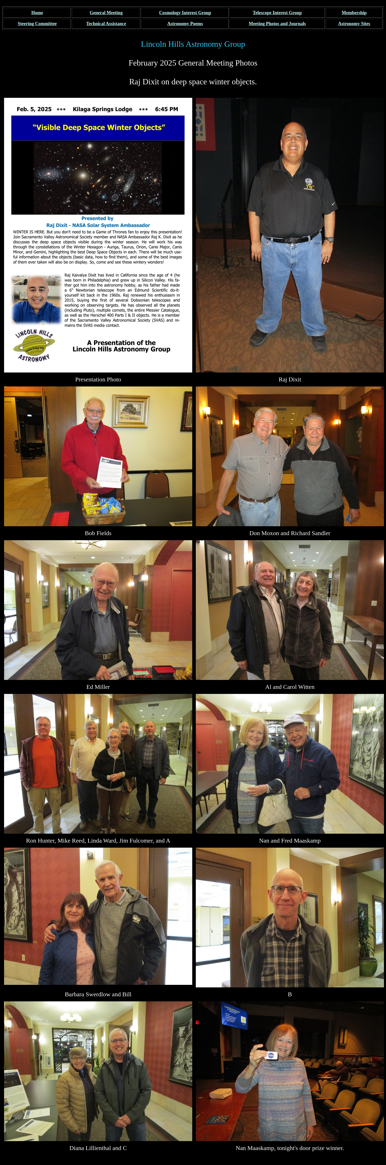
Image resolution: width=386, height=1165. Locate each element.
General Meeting (106, 12)
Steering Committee (37, 23)
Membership (354, 12)
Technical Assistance (106, 23)
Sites (354, 23)
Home (37, 12)
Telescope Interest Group (277, 12)
